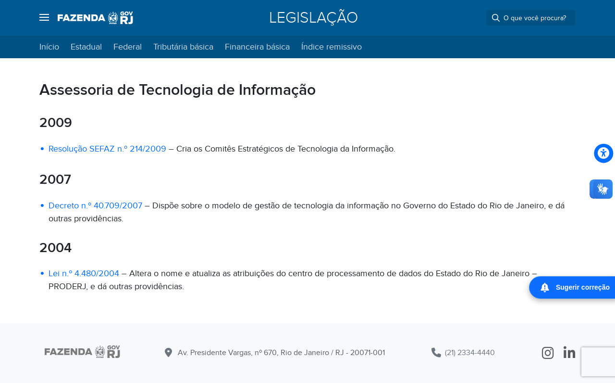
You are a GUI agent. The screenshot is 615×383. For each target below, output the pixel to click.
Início (49, 47)
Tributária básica (183, 47)
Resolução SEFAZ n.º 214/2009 (107, 149)
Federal (127, 47)
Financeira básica (257, 47)
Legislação (313, 18)
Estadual (86, 47)
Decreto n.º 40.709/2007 (95, 206)
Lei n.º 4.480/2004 (84, 273)
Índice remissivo (331, 47)
